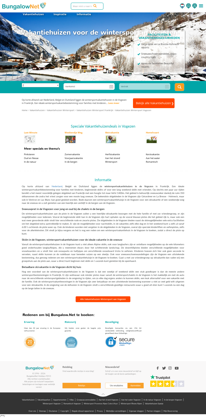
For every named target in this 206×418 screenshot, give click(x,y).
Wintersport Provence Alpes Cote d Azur (101, 403)
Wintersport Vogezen (52, 403)
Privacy (100, 411)
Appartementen (59, 400)
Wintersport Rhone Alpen (131, 403)
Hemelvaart (152, 132)
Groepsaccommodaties (86, 400)
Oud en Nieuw (31, 158)
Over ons (32, 411)
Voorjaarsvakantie (74, 158)
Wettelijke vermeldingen (116, 411)
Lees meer (113, 103)
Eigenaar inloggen (136, 411)
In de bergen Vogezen (173, 400)
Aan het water (153, 158)
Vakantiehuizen (33, 14)
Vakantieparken (43, 400)
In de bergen (71, 161)
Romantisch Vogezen (72, 403)
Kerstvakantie (152, 154)
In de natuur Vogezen (152, 400)
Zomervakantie (72, 154)
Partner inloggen (153, 411)
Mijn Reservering (170, 411)
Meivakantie (112, 132)
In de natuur (30, 161)
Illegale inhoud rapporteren (83, 411)
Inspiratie (60, 14)
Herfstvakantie (112, 154)
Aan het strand (112, 158)
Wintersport (111, 161)
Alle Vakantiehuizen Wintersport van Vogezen (103, 299)
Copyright (64, 411)
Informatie (84, 14)
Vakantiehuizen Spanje (154, 403)
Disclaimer (53, 411)
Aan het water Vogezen (131, 400)
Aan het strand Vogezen (108, 400)
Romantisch (152, 161)
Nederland (57, 186)
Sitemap (42, 411)
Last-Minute (30, 132)
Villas (71, 400)
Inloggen (194, 6)
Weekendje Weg (73, 132)
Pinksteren (29, 154)
